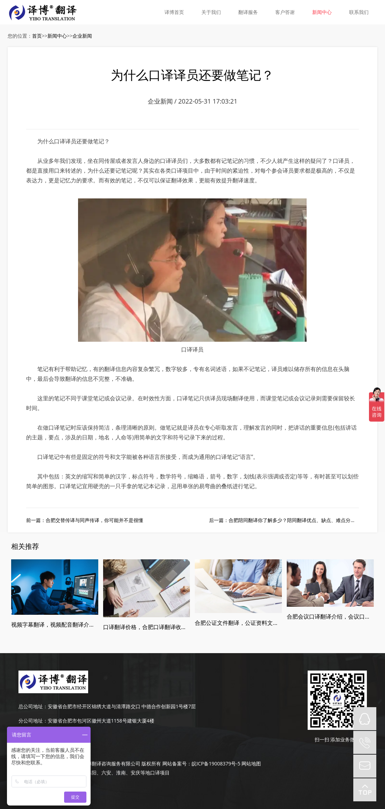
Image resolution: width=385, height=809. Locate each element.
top (364, 789)
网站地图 (251, 763)
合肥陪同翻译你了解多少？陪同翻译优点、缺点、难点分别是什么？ (302, 520)
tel (364, 742)
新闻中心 (322, 12)
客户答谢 (285, 12)
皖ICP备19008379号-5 (216, 763)
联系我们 (359, 12)
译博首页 (174, 12)
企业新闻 (82, 35)
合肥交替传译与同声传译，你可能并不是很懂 (94, 520)
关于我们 (211, 12)
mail (364, 766)
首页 (37, 35)
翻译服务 (248, 12)
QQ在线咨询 (364, 718)
